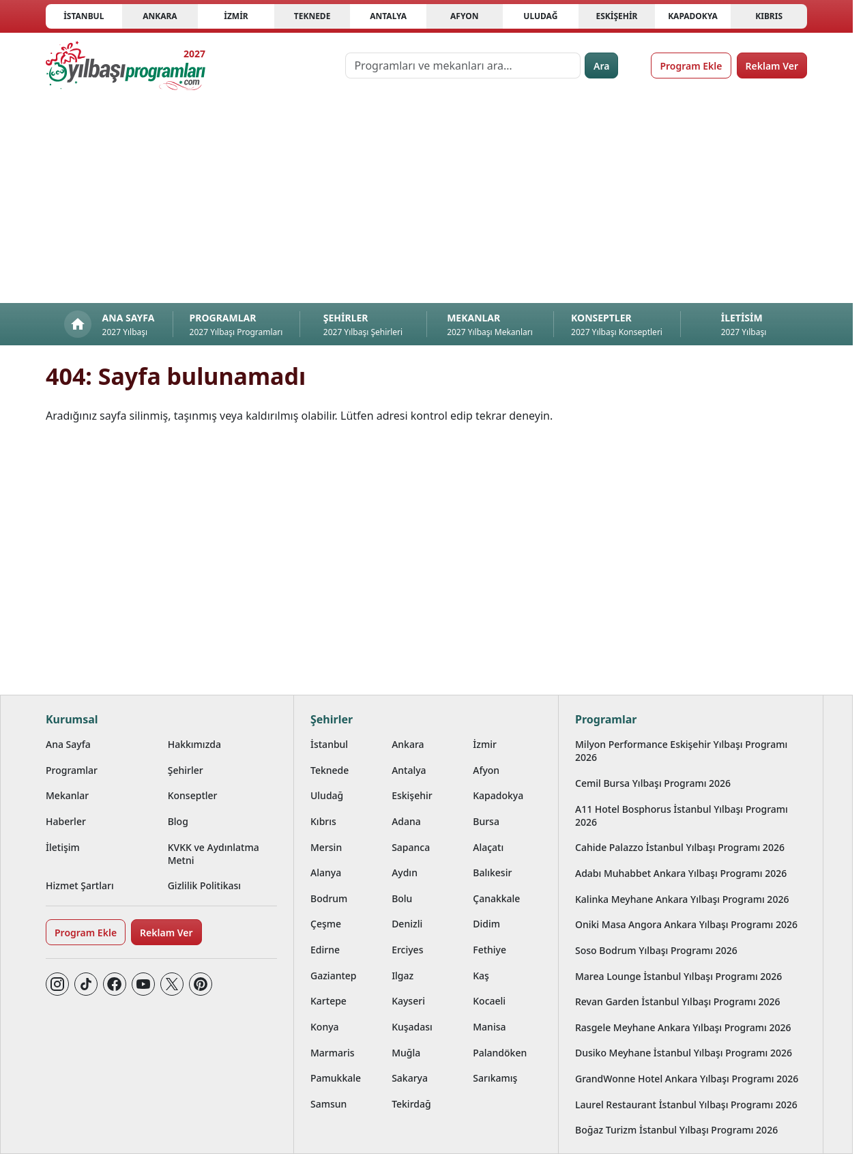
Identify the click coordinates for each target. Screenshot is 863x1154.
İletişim (63, 847)
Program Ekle (691, 65)
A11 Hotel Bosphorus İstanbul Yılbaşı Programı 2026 (681, 815)
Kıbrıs (768, 16)
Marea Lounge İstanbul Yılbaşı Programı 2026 (678, 976)
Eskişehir (616, 16)
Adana (406, 821)
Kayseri (408, 1000)
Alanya (325, 872)
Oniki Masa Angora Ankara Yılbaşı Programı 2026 (686, 924)
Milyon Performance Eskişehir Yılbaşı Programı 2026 (681, 751)
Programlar (72, 770)
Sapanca (411, 847)
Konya (324, 1026)
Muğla (406, 1052)
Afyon (464, 16)
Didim (486, 923)
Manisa (489, 1026)
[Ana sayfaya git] (125, 65)
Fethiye (489, 949)
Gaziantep (333, 975)
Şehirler (185, 770)
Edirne (325, 949)
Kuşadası (412, 1026)
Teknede (312, 16)
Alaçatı (488, 847)
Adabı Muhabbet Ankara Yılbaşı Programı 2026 (681, 873)
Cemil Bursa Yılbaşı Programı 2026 (653, 783)
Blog (178, 821)
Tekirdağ (411, 1103)
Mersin (326, 847)
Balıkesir (492, 872)
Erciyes (407, 949)
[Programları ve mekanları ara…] (463, 65)
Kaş (481, 975)
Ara (601, 65)
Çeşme (325, 923)
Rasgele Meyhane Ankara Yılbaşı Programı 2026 (683, 1027)
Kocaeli (489, 1000)
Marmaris (332, 1052)
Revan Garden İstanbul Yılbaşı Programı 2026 (677, 1001)
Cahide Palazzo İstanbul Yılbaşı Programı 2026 (680, 847)
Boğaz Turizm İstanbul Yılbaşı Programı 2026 (676, 1129)
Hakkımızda (194, 744)
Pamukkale (335, 1077)
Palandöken (500, 1052)
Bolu (402, 898)
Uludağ (540, 16)
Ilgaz (402, 975)
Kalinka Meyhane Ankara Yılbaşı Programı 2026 (682, 899)
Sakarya (410, 1077)
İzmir (236, 16)
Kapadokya (693, 16)
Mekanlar (67, 795)
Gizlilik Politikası (204, 885)
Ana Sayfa (68, 744)
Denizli (407, 923)
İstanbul (83, 16)
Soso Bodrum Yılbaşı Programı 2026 (656, 950)
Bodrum (328, 898)
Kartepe (328, 1000)
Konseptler (193, 795)
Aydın (405, 872)
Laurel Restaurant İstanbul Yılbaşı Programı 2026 (686, 1104)
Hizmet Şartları (80, 885)
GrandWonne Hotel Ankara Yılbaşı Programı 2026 (686, 1078)
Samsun (328, 1103)
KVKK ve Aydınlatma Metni (213, 854)
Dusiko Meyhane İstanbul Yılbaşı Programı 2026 (683, 1052)
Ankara (160, 16)
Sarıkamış (495, 1077)
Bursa (486, 821)
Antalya (388, 16)
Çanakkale (496, 898)
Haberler (66, 821)
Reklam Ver (772, 65)
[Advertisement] (426, 200)
